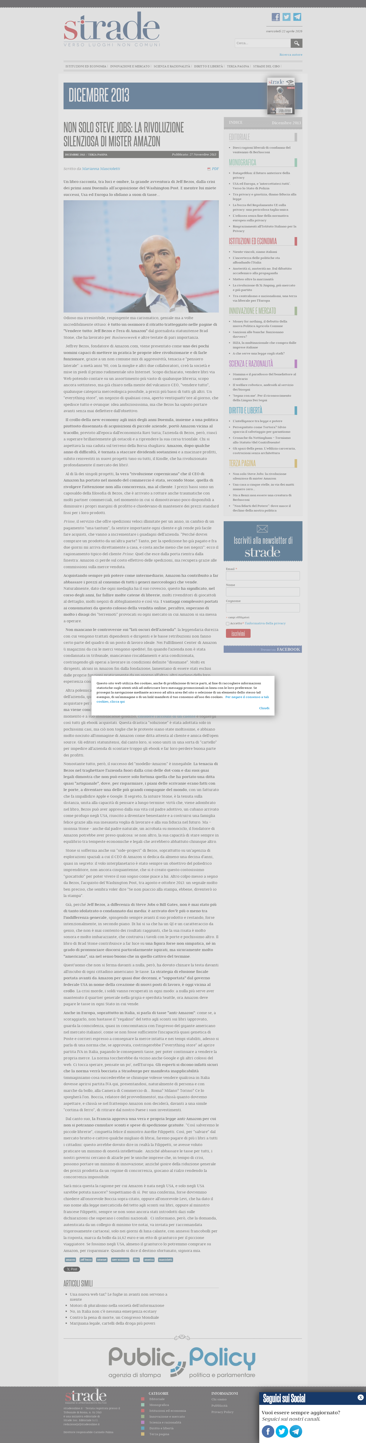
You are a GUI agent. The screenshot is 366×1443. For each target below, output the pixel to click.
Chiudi (264, 708)
